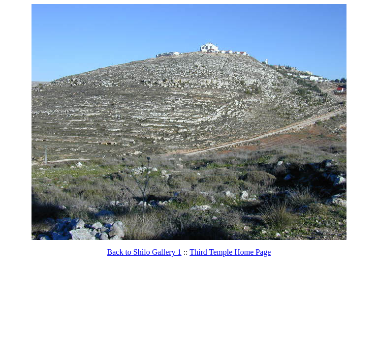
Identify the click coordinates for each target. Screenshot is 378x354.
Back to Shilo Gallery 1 (144, 252)
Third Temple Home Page (230, 252)
